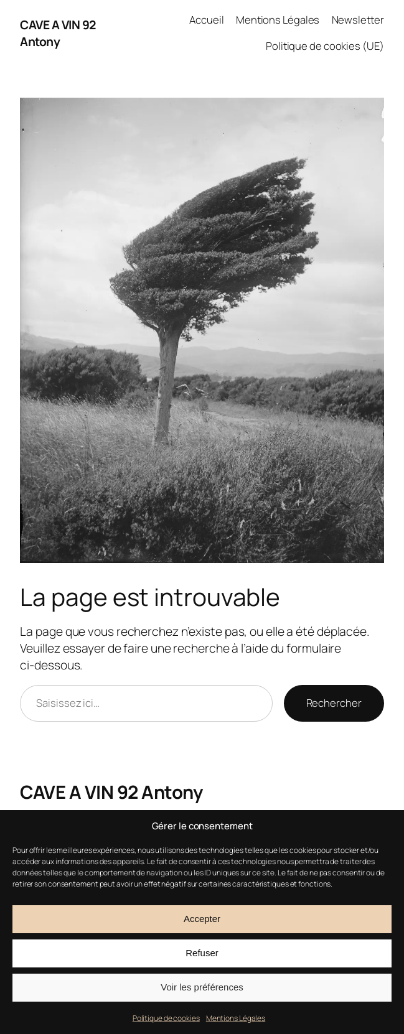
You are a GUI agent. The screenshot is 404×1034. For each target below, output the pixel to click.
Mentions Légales (235, 1018)
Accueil (206, 19)
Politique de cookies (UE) (325, 46)
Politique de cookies (166, 1018)
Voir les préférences (202, 987)
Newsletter (358, 19)
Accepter (202, 918)
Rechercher (334, 703)
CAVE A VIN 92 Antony (58, 33)
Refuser (202, 953)
